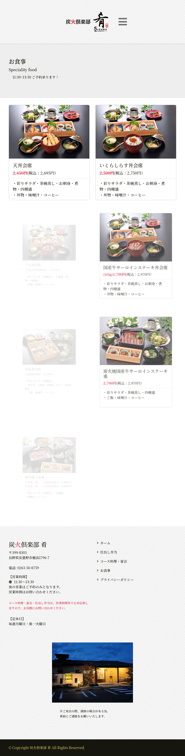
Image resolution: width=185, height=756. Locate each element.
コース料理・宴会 (113, 561)
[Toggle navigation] (123, 22)
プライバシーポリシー (117, 579)
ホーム (105, 543)
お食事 (105, 570)
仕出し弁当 (108, 552)
